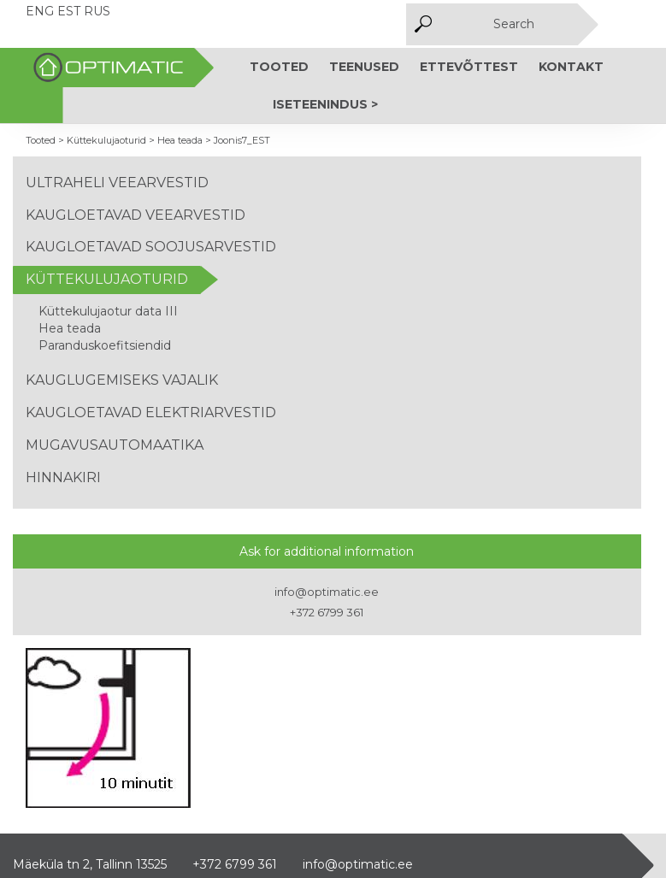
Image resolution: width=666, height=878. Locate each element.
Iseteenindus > (325, 104)
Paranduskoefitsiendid (104, 345)
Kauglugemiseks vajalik (122, 380)
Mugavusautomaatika (114, 445)
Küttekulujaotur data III (108, 311)
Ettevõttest (469, 66)
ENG (40, 11)
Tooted (279, 66)
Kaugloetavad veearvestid (135, 215)
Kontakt (571, 66)
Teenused (364, 66)
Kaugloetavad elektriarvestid (151, 412)
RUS (97, 11)
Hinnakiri (63, 477)
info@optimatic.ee (326, 591)
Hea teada (69, 328)
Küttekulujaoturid (107, 279)
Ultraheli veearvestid (117, 182)
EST (68, 11)
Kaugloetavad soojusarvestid (151, 247)
